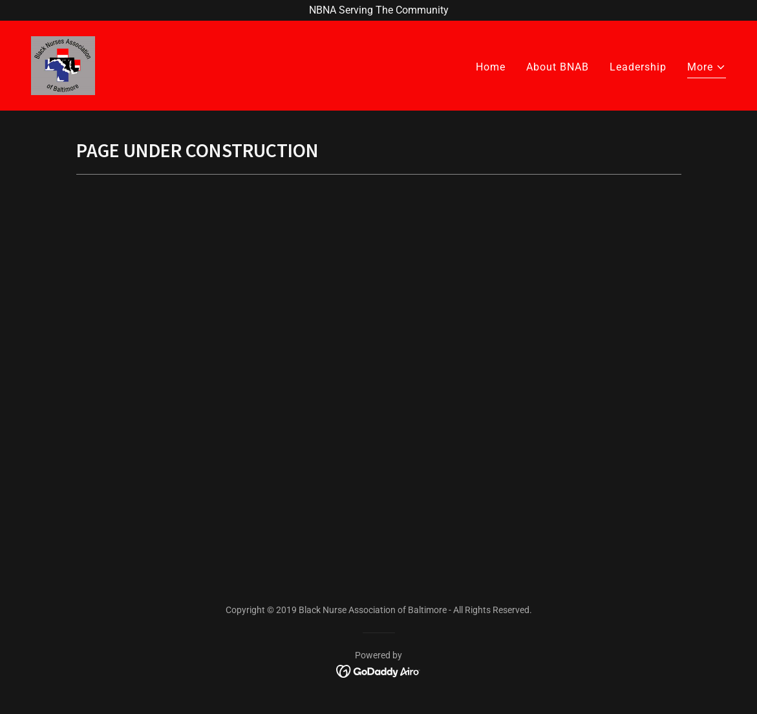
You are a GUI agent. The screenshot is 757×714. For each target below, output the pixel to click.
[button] (706, 69)
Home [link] (491, 67)
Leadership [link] (638, 67)
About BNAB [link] (557, 67)
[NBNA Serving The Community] (378, 10)
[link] (63, 65)
